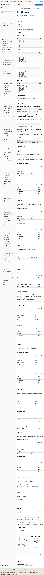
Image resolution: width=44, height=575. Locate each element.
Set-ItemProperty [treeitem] (7, 220)
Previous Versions (10, 572)
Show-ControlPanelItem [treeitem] (8, 231)
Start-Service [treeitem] (6, 239)
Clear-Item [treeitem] (6, 89)
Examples (20, 22)
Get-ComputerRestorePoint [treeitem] (9, 116)
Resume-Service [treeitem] (7, 212)
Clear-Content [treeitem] (6, 85)
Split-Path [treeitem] (6, 235)
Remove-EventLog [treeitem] (7, 183)
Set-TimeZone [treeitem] (6, 226)
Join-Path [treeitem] (5, 154)
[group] (30, 143)
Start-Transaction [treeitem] (7, 241)
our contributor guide (22, 546)
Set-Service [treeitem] (6, 224)
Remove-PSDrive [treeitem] (7, 189)
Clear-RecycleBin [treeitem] (7, 93)
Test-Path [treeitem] (5, 257)
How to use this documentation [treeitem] (7, 14)
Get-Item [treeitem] (5, 127)
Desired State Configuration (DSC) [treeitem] (8, 41)
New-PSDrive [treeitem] (6, 169)
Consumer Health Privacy (32, 572)
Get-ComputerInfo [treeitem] (7, 114)
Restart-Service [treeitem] (6, 208)
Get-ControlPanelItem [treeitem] (8, 120)
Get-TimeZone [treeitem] (6, 143)
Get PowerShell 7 (39, 4)
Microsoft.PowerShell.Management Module (27, 15)
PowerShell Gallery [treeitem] (5, 43)
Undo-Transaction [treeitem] (7, 259)
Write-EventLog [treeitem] (7, 265)
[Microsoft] (2, 1)
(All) (18, 181)
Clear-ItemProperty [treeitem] (7, 91)
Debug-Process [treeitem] (7, 104)
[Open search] (38, 2)
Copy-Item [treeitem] (6, 99)
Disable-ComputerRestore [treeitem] (8, 106)
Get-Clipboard (21, 530)
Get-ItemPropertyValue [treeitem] (8, 131)
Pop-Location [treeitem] (6, 175)
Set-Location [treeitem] (6, 222)
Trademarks (9, 574)
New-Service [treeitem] (6, 171)
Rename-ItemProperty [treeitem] (8, 198)
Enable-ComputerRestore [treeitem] (8, 108)
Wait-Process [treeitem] (6, 263)
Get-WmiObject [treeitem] (7, 148)
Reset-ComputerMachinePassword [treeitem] (9, 201)
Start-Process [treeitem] (6, 237)
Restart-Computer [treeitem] (7, 205)
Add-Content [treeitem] (6, 81)
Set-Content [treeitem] (6, 216)
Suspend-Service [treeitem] (7, 249)
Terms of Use (3, 574)
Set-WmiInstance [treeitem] (7, 228)
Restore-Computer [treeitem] (7, 210)
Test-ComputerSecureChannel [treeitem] (8, 252)
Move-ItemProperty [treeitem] (7, 160)
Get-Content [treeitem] (6, 118)
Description (20, 21)
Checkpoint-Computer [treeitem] (8, 83)
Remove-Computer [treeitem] (7, 181)
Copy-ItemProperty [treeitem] (7, 102)
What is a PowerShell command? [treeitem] (6, 26)
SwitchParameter (34, 169)
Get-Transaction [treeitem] (7, 146)
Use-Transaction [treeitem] (7, 261)
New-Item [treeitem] (6, 164)
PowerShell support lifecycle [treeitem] (7, 51)
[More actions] (42, 9)
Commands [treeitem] (6, 77)
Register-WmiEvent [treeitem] (7, 179)
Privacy (24, 572)
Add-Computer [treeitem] (6, 79)
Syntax (19, 20)
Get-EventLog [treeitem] (6, 123)
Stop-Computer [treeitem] (7, 243)
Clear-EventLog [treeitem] (7, 87)
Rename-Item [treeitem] (6, 196)
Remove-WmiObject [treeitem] (7, 192)
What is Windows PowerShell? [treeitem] (8, 21)
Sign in (41, 1)
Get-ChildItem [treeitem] (6, 110)
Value (18, 414)
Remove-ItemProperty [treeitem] (8, 187)
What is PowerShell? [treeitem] (6, 19)
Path (18, 370)
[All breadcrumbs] (18, 9)
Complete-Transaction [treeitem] (8, 95)
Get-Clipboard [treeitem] (6, 112)
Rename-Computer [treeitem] (7, 194)
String (36, 311)
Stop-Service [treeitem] (6, 247)
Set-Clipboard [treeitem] (6, 214)
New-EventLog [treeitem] (6, 162)
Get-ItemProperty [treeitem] (7, 129)
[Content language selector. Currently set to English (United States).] (6, 570)
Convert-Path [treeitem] (6, 97)
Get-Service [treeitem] (6, 141)
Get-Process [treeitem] (6, 135)
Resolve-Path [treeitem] (6, 203)
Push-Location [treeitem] (6, 177)
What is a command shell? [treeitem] (7, 23)
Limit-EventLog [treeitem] (6, 156)
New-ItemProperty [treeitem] (7, 166)
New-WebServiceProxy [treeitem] (8, 173)
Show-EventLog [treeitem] (7, 233)
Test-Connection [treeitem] (7, 255)
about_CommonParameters (32, 486)
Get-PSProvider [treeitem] (7, 139)
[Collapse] (14, 8)
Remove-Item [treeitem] (6, 185)
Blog (15, 572)
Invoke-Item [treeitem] (6, 150)
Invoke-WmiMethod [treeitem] (7, 152)
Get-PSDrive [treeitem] (6, 137)
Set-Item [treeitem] (5, 218)
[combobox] (7, 10)
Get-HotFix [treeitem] (6, 125)
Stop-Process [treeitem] (6, 245)
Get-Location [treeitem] (6, 133)
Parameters (20, 24)
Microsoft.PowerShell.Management (26, 8)
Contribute (20, 572)
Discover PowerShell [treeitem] (6, 28)
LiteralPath (19, 325)
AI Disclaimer (3, 572)
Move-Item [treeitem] (6, 158)
